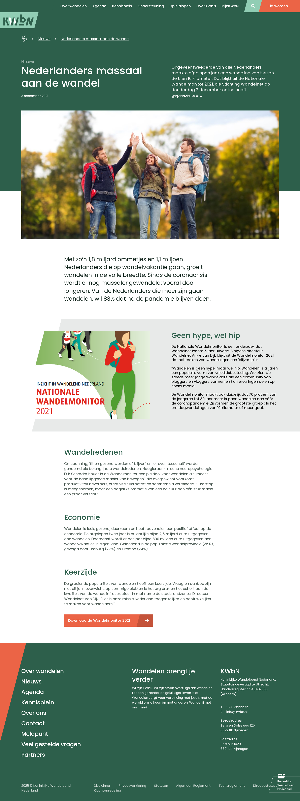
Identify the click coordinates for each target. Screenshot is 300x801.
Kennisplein (122, 6)
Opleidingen (180, 6)
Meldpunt (34, 734)
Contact (33, 723)
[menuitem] (19, 20)
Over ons (33, 713)
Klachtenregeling (107, 790)
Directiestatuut (265, 785)
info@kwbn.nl (236, 711)
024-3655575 (237, 707)
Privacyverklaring (132, 785)
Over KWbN (206, 6)
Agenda (32, 692)
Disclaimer (102, 785)
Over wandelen (42, 671)
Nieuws (44, 38)
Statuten (161, 785)
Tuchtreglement (232, 785)
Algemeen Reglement (193, 785)
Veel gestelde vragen (51, 744)
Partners (33, 755)
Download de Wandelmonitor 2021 (99, 620)
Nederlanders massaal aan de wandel (95, 38)
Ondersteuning (151, 6)
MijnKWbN (230, 6)
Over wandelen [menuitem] (73, 6)
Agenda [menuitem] (99, 6)
